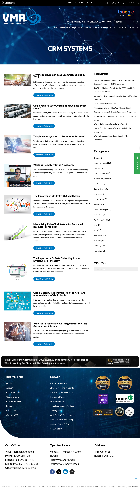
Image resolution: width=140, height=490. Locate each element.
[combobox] (126, 21)
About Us (66, 27)
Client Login (103, 3)
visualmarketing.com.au (24, 466)
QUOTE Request (13, 401)
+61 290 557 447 (24, 458)
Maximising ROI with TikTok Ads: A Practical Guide (113, 108)
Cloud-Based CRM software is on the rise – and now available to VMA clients (59, 294)
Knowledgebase (123, 3)
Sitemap (89, 485)
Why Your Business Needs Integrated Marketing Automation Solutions (60, 324)
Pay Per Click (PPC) (100, 220)
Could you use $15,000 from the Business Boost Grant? (59, 106)
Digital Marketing (100, 173)
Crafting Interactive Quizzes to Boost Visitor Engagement (115, 112)
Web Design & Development (62, 414)
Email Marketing (134, 3)
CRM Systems (98, 168)
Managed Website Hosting (61, 392)
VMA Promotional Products (62, 405)
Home (56, 27)
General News (98, 189)
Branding (97, 158)
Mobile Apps (98, 204)
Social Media (98, 235)
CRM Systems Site (72, 3)
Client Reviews (92, 27)
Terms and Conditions (44, 485)
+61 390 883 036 (29, 462)
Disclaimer (82, 485)
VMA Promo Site (84, 3)
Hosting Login (112, 3)
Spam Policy (74, 485)
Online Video (98, 215)
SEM (95, 225)
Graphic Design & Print (60, 423)
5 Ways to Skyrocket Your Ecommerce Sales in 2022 (59, 76)
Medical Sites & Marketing (61, 419)
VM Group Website (58, 383)
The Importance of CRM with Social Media (56, 195)
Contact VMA (12, 414)
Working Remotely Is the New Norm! (54, 164)
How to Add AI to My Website (105, 104)
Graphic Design (99, 199)
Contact (133, 27)
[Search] (136, 21)
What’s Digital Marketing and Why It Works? (110, 124)
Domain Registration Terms (28, 485)
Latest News (120, 27)
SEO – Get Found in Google (62, 387)
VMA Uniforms (56, 427)
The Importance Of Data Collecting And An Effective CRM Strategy (57, 259)
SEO (95, 230)
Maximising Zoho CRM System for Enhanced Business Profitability (58, 225)
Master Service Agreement (10, 485)
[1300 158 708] (2, 3)
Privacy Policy (56, 485)
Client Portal (94, 3)
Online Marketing (100, 210)
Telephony (97, 241)
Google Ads (98, 194)
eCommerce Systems (101, 179)
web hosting (98, 251)
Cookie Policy (65, 485)
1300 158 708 (10, 3)
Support (107, 27)
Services (78, 27)
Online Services (13, 392)
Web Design (98, 246)
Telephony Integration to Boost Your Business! (59, 136)
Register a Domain (58, 396)
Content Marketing (100, 163)
